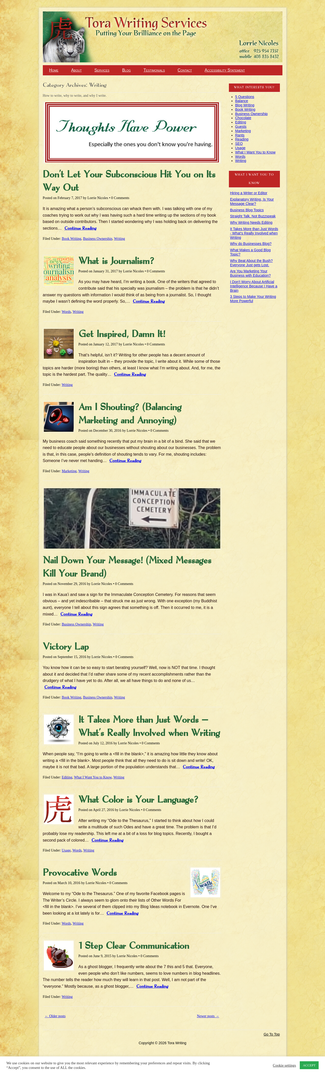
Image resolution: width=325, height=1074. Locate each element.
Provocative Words (80, 873)
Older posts (55, 1016)
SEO (239, 144)
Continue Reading (80, 228)
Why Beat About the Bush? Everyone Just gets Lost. (251, 263)
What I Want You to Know (93, 777)
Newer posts (208, 1016)
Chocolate (243, 118)
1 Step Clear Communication (134, 946)
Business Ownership (97, 239)
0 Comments (120, 198)
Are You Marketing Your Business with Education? (250, 273)
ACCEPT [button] (309, 1065)
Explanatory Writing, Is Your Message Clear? (252, 201)
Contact (185, 70)
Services (101, 70)
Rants (240, 135)
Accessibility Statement (225, 70)
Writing (119, 239)
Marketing (69, 471)
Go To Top (272, 1034)
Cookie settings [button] (284, 1065)
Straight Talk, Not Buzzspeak (253, 216)
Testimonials (154, 70)
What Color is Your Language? (138, 800)
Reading (242, 139)
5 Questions (244, 97)
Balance (241, 101)
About (76, 70)
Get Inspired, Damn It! (122, 334)
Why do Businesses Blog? (251, 244)
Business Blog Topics (247, 210)
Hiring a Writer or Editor (248, 193)
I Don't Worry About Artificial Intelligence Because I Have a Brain (253, 286)
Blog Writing (244, 105)
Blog (126, 70)
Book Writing (71, 239)
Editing (67, 777)
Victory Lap (66, 647)
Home (54, 70)
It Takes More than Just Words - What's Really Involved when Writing (254, 233)
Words (66, 312)
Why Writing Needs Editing (251, 222)
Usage (66, 850)
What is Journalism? (116, 261)
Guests (240, 126)
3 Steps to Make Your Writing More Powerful (253, 299)
